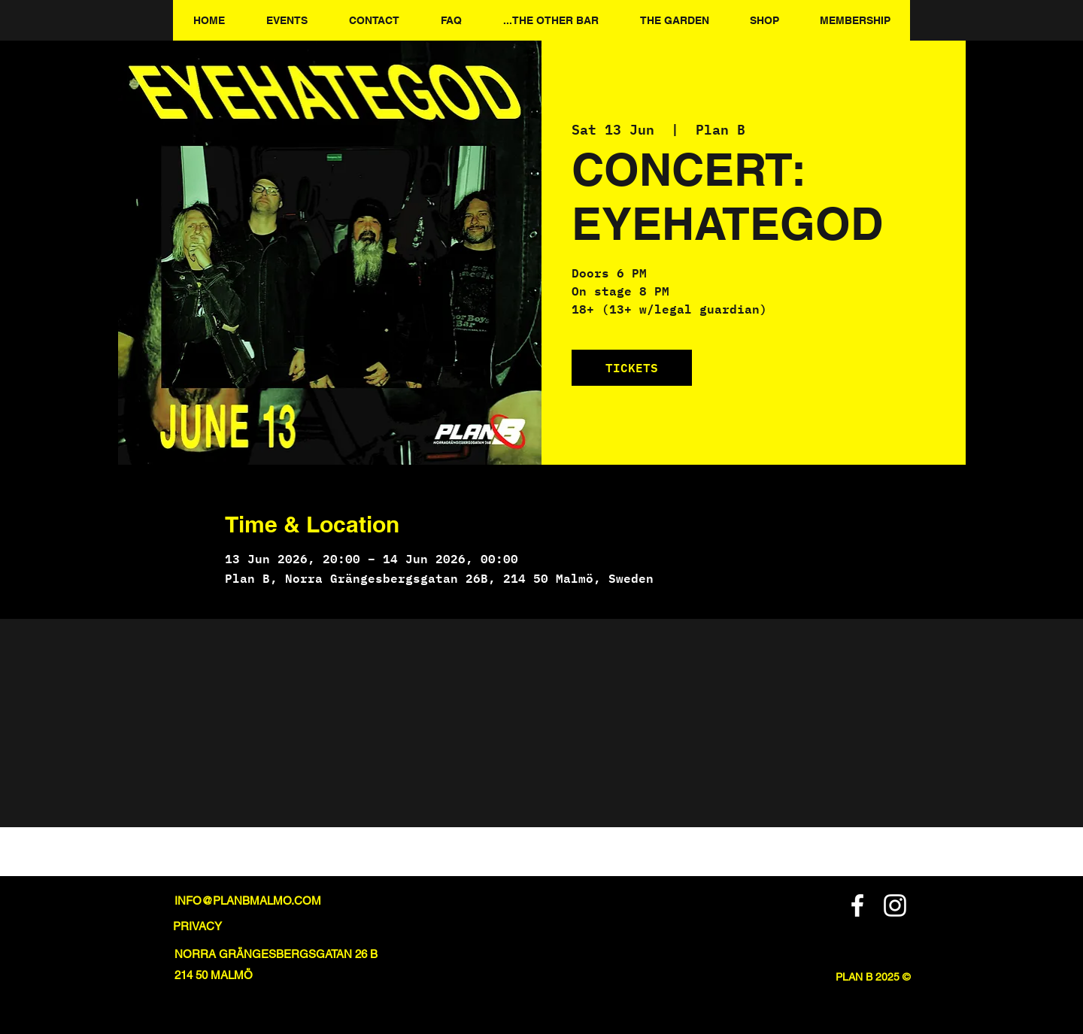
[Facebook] (857, 905)
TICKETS (631, 367)
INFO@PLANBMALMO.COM (247, 900)
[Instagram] (895, 905)
